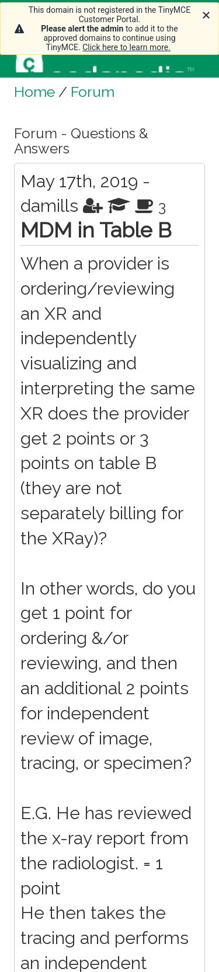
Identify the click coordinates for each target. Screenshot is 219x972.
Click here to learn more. (126, 47)
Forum (92, 91)
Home (34, 91)
